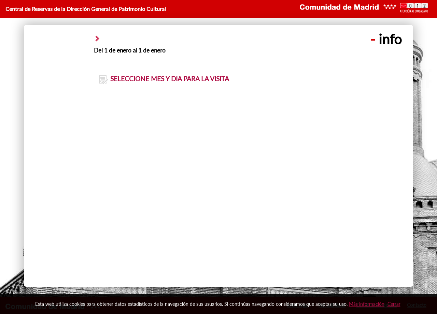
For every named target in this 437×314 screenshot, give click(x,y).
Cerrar (393, 304)
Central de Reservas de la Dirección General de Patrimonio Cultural (85, 8)
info (386, 39)
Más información (366, 304)
